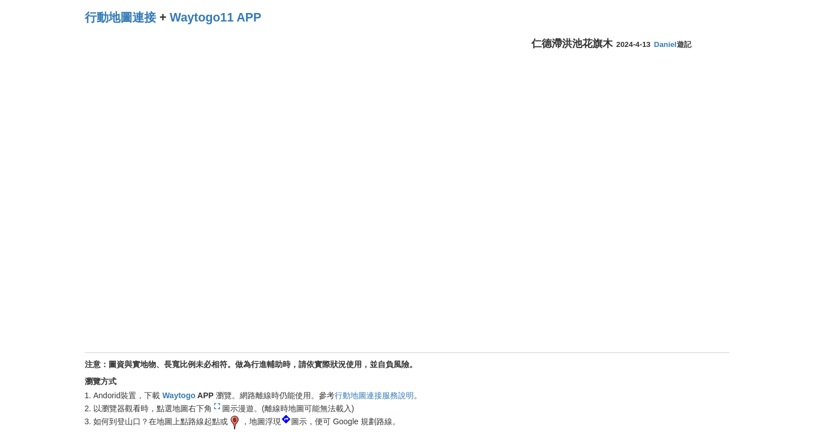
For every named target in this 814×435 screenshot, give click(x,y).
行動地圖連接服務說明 (374, 395)
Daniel (665, 44)
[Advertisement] (621, 138)
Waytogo (179, 395)
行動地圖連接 (120, 17)
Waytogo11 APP (215, 17)
